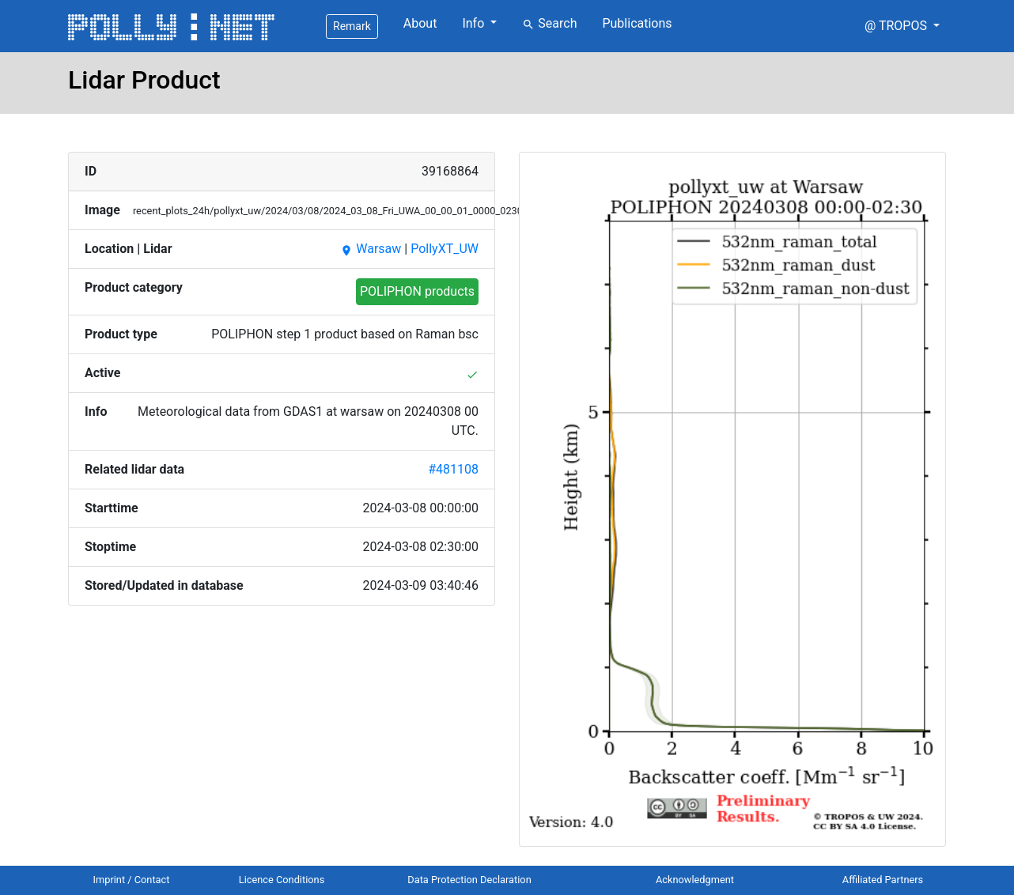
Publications (637, 23)
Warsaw (370, 248)
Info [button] (474, 23)
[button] (902, 26)
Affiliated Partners (882, 880)
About (420, 23)
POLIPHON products (417, 291)
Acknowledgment (695, 880)
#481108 (453, 469)
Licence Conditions (282, 880)
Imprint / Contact (131, 880)
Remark (352, 26)
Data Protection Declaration (469, 880)
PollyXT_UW (445, 248)
